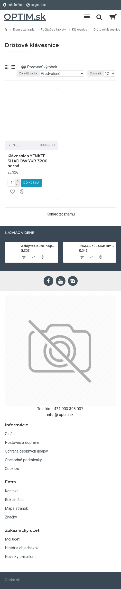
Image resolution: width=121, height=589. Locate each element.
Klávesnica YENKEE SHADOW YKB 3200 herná (27, 161)
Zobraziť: (96, 73)
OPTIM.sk (25, 16)
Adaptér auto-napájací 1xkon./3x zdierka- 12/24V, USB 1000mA (38, 246)
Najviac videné (19, 233)
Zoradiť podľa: (28, 73)
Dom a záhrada (24, 29)
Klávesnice (79, 29)
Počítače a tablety (53, 29)
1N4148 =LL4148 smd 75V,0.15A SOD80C (96, 246)
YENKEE (15, 145)
